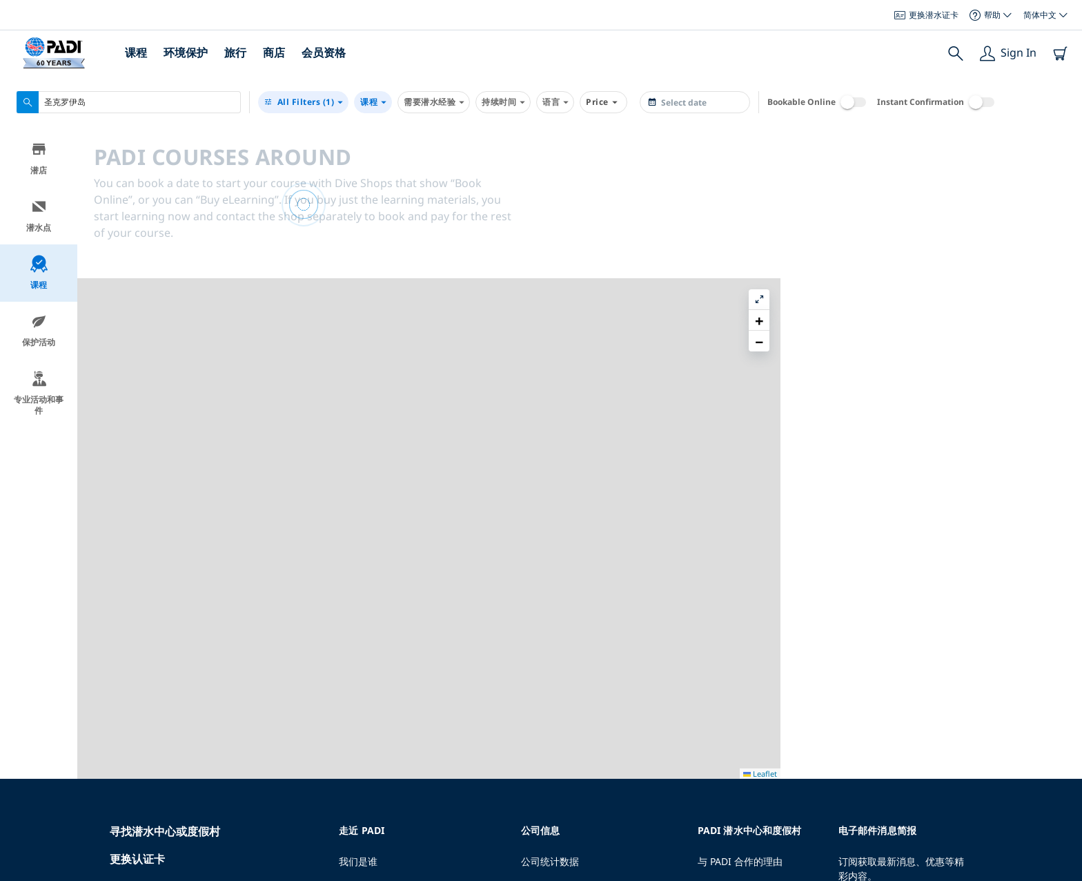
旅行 (235, 52)
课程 (136, 52)
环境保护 (186, 52)
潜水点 (38, 218)
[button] (1060, 172)
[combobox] (129, 102)
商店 (274, 52)
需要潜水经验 (434, 102)
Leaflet (1062, 876)
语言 (555, 102)
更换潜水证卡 (926, 15)
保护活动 (38, 333)
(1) (303, 102)
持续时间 (503, 102)
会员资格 (324, 52)
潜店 (39, 161)
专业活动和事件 (38, 396)
